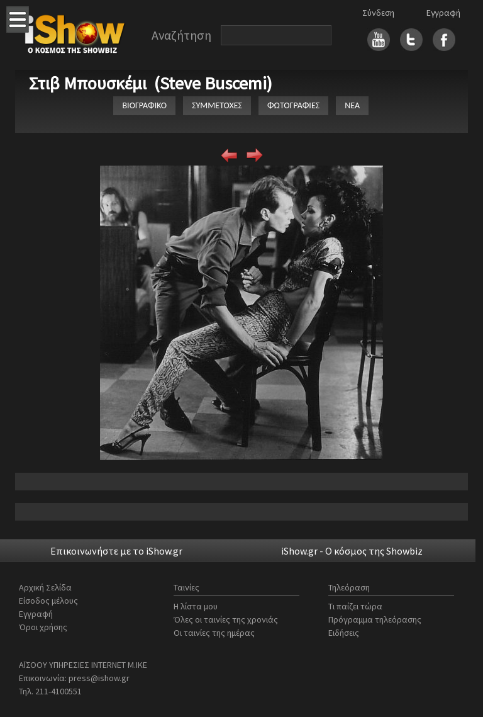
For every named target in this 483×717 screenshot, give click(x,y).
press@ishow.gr (99, 678)
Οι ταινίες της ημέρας (214, 632)
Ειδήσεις (343, 632)
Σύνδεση (378, 12)
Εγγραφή (443, 12)
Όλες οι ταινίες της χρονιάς (226, 619)
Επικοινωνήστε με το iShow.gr (116, 551)
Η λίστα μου (196, 606)
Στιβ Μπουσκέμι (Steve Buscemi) (150, 83)
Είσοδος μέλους (48, 600)
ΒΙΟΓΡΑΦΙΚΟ (144, 105)
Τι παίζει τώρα (355, 606)
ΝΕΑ (352, 105)
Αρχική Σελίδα (45, 587)
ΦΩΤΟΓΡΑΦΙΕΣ (293, 105)
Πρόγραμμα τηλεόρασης (374, 619)
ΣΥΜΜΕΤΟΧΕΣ (217, 105)
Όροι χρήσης (43, 627)
